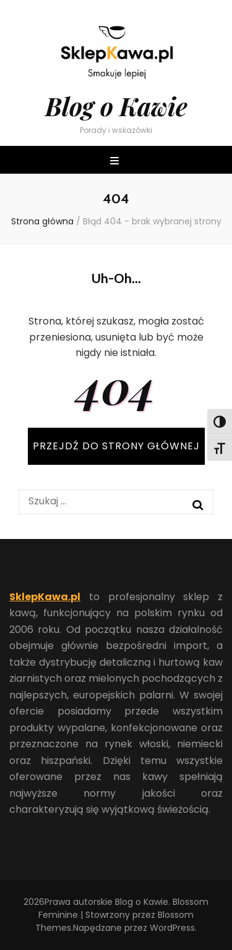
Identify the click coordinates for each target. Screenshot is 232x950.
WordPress (172, 928)
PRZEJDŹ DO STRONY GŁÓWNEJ (116, 446)
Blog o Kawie (116, 106)
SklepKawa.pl (44, 597)
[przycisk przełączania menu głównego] (116, 161)
